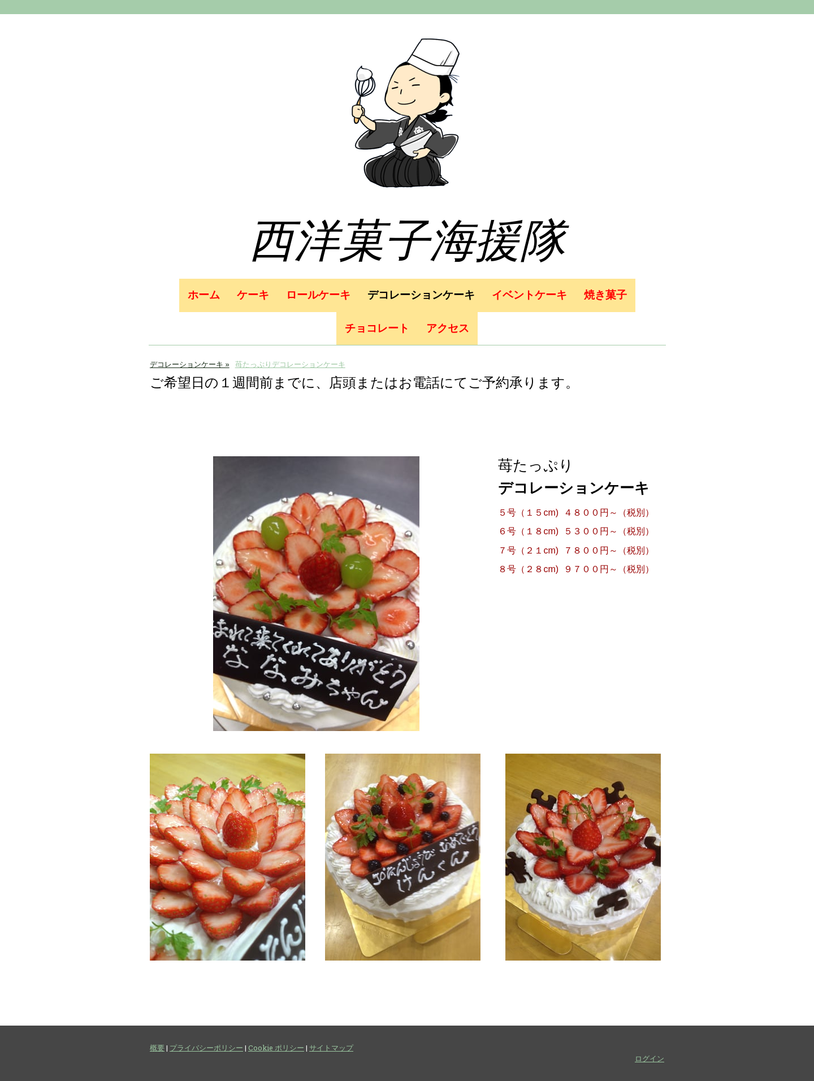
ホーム (204, 295)
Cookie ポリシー (276, 1047)
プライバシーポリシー (206, 1047)
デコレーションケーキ (421, 295)
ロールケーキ (318, 295)
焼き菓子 (605, 295)
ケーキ (253, 295)
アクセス (447, 328)
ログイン (649, 1058)
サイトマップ (331, 1047)
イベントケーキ (529, 295)
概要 (157, 1047)
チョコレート (377, 328)
